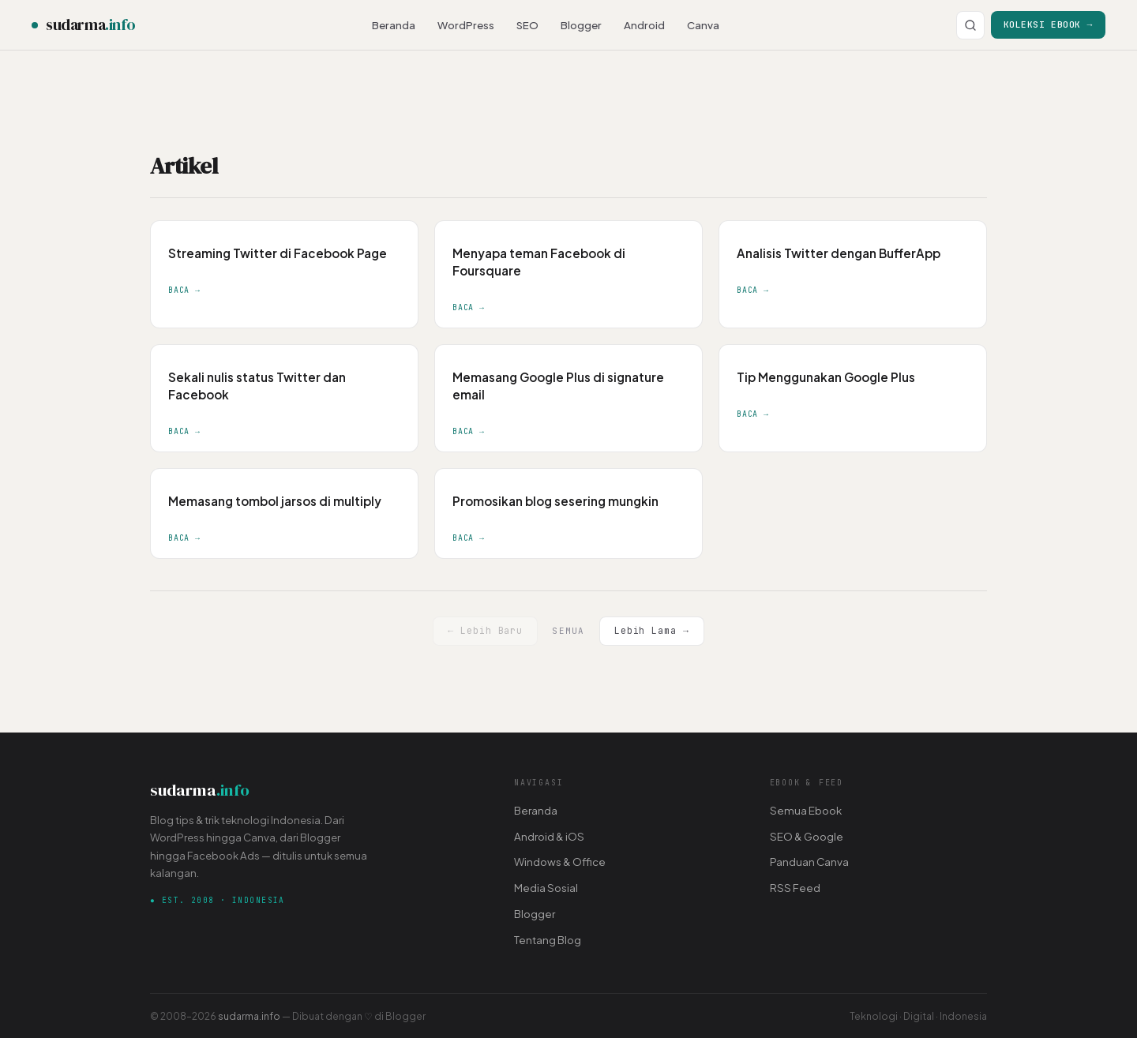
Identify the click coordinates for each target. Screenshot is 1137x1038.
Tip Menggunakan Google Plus (826, 376)
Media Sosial (546, 887)
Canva (703, 25)
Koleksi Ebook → (1048, 24)
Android (644, 25)
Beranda (393, 25)
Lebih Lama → (651, 630)
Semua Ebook (806, 810)
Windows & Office (560, 861)
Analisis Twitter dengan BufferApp (838, 252)
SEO (527, 25)
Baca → (184, 290)
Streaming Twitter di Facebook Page (277, 252)
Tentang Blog (547, 939)
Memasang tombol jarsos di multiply (274, 500)
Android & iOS (549, 836)
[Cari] (970, 25)
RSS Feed (795, 887)
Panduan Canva (809, 861)
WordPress (465, 25)
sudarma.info (249, 1016)
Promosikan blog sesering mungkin (555, 500)
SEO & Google (806, 836)
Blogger (581, 25)
